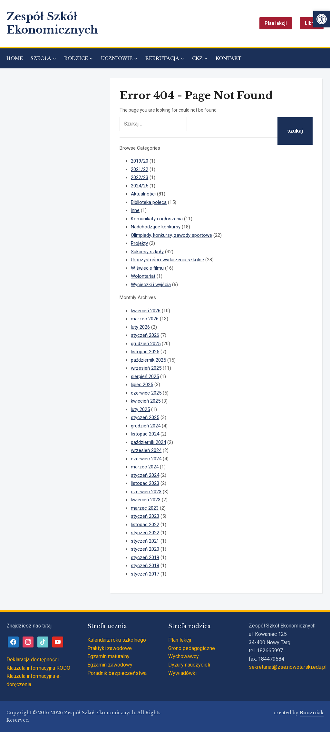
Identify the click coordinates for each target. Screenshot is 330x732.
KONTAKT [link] (229, 58)
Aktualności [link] (143, 194)
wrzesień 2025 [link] (146, 368)
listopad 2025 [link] (145, 352)
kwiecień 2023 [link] (145, 500)
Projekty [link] (139, 243)
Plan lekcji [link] (276, 23)
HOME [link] (14, 58)
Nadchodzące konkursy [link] (155, 227)
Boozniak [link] (312, 713)
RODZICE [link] (76, 58)
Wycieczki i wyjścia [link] (151, 284)
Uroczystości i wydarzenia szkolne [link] (167, 260)
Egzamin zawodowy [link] (109, 665)
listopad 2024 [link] (145, 434)
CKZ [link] (197, 58)
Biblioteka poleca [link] (149, 202)
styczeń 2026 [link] (145, 335)
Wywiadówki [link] (182, 673)
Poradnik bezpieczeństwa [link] (117, 673)
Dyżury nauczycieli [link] (189, 665)
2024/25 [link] (139, 186)
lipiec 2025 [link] (142, 384)
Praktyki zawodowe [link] (109, 648)
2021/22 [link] (139, 169)
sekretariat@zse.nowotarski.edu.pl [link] (287, 667)
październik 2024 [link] (148, 442)
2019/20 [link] (139, 161)
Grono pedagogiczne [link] (191, 648)
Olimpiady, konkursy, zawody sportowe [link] (171, 235)
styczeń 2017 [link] (145, 574)
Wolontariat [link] (143, 276)
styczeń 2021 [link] (145, 541)
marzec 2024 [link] (145, 467)
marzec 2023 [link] (145, 508)
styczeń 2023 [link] (145, 516)
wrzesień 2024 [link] (146, 450)
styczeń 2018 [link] (145, 565)
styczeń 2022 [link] (145, 533)
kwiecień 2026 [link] (145, 311)
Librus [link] (311, 23)
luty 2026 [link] (140, 327)
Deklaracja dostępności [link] (32, 660)
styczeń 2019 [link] (145, 557)
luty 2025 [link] (140, 409)
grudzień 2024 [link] (145, 426)
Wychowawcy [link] (183, 656)
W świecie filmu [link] (147, 268)
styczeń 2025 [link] (145, 417)
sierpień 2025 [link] (145, 376)
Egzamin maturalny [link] (108, 656)
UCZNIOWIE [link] (116, 58)
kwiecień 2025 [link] (145, 401)
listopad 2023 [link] (145, 483)
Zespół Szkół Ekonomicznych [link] (52, 23)
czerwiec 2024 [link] (146, 459)
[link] (321, 19)
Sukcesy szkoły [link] (147, 252)
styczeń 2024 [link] (145, 475)
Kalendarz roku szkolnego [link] (116, 640)
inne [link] (135, 210)
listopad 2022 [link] (145, 524)
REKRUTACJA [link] (162, 58)
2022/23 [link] (139, 177)
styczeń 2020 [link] (145, 549)
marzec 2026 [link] (145, 319)
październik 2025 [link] (148, 360)
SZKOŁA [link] (41, 58)
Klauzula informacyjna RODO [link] (38, 668)
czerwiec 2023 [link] (146, 492)
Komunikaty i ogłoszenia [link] (157, 219)
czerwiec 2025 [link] (146, 393)
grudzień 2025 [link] (145, 343)
